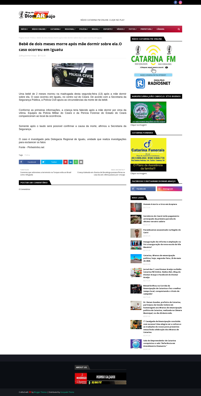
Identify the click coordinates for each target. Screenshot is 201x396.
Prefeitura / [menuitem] (146, 29)
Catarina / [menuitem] (55, 29)
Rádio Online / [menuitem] (39, 29)
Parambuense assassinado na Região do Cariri (162, 231)
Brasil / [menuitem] (95, 29)
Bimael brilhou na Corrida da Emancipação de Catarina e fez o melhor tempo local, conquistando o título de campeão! (162, 289)
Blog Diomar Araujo (29, 55)
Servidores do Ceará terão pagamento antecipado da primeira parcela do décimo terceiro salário (161, 219)
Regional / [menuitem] (70, 29)
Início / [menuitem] (24, 29)
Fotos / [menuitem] (132, 29)
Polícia (33, 38)
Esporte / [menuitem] (108, 29)
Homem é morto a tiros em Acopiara (160, 204)
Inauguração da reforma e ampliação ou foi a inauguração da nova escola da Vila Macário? (162, 244)
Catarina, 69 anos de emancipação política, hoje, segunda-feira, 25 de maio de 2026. (162, 258)
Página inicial (24, 38)
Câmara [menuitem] (160, 29)
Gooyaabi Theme (67, 392)
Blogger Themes (40, 392)
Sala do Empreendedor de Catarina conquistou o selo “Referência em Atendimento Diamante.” (159, 343)
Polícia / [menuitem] (83, 29)
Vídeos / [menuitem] (121, 29)
